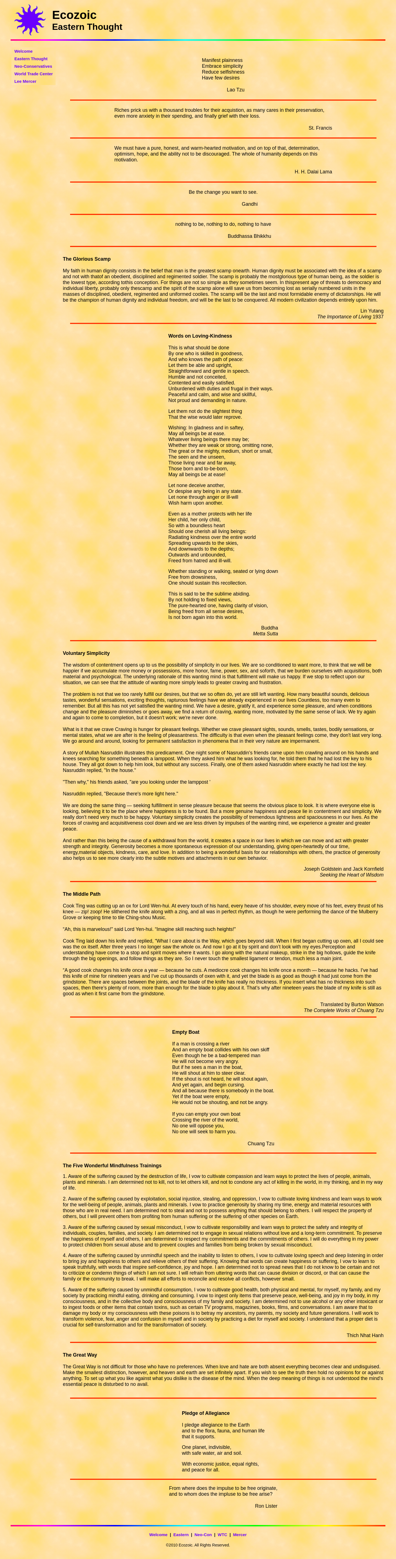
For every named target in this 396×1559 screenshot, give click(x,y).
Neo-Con (203, 1534)
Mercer (240, 1534)
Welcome (158, 1534)
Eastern (181, 1534)
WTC (222, 1534)
